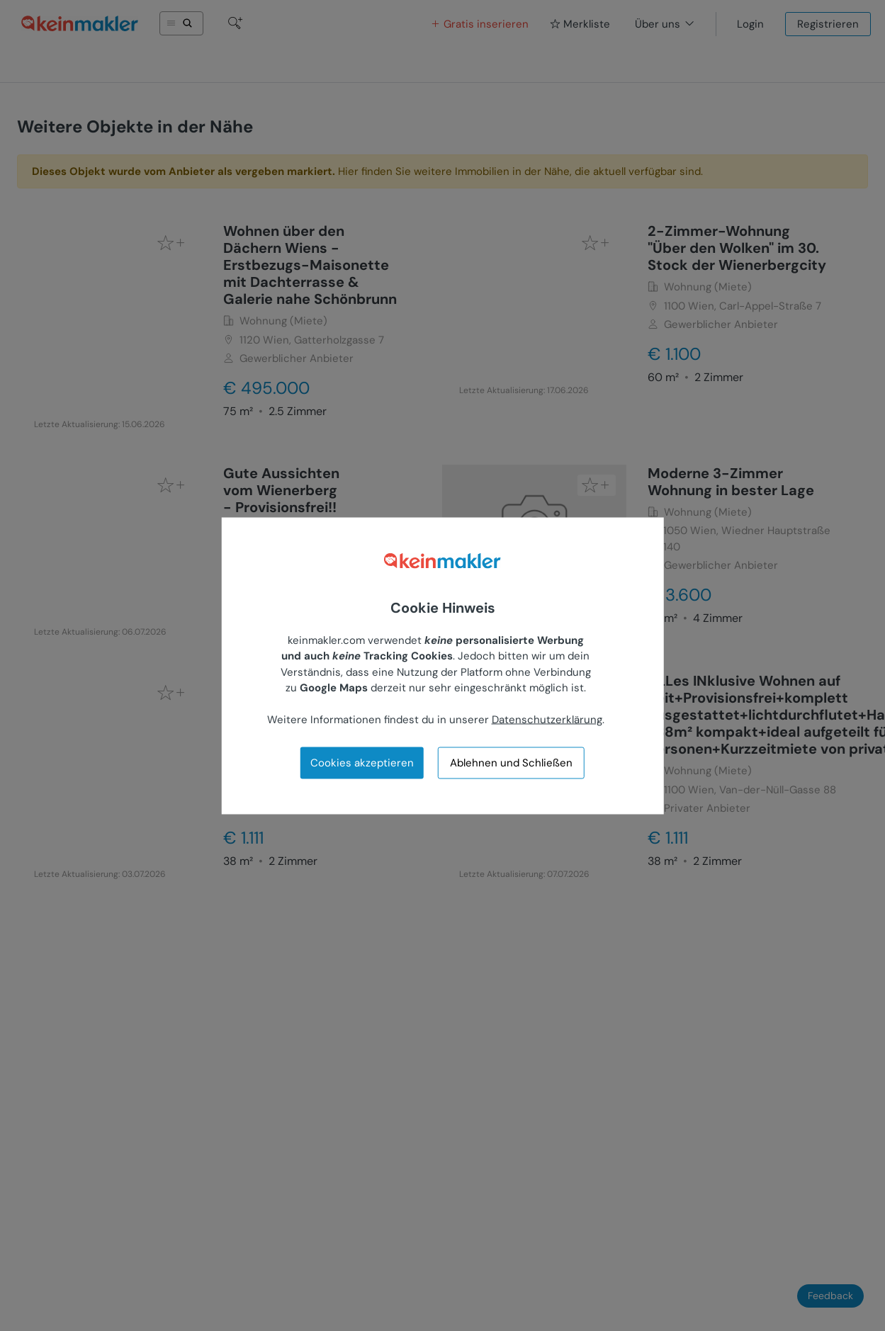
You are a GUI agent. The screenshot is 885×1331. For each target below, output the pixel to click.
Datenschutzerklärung (547, 720)
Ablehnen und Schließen (511, 763)
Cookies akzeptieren (362, 762)
